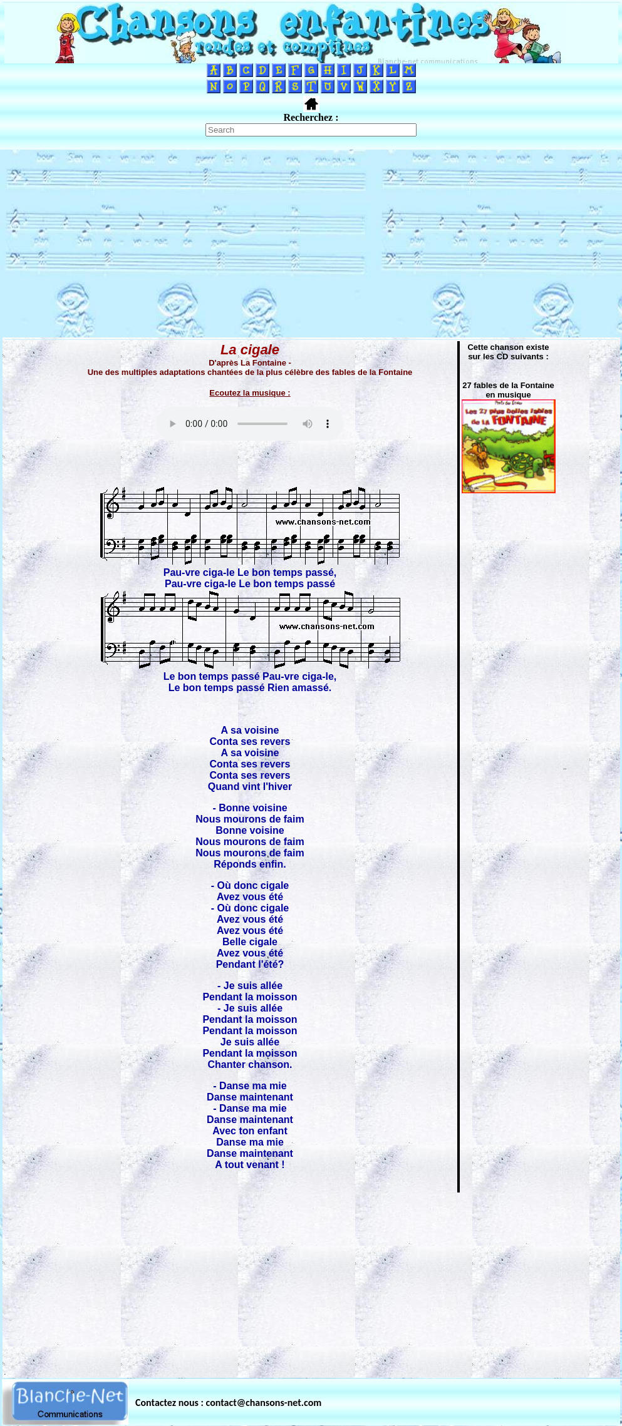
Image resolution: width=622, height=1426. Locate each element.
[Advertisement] (311, 243)
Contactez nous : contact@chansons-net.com (228, 1402)
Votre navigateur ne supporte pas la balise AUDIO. (250, 424)
